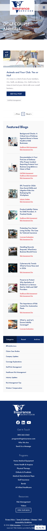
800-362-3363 (23, 435)
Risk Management (23, 502)
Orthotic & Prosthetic (23, 472)
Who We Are (23, 442)
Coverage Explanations (26, 237)
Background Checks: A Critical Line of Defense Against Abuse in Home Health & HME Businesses (29, 138)
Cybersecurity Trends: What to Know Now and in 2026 (29, 265)
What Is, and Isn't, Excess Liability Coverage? (27, 322)
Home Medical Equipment (24, 460)
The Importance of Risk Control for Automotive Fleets (29, 305)
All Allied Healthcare (23, 487)
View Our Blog (23, 510)
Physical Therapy (23, 468)
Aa (37, 528)
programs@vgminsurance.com (23, 438)
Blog (13, 33)
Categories (10, 339)
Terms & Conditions (23, 519)
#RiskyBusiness (11, 346)
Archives (37, 339)
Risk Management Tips (26, 150)
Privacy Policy (10, 519)
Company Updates (12, 356)
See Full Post (16, 94)
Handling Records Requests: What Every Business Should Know (28, 249)
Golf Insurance (23, 479)
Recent (23, 339)
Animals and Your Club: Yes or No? (22, 74)
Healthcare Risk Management (28, 147)
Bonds (23, 483)
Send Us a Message (23, 446)
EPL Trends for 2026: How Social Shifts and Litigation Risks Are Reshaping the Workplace (28, 190)
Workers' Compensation (14, 388)
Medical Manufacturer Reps (23, 476)
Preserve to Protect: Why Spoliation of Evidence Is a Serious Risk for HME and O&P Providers (28, 285)
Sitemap (34, 519)
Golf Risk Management (14, 100)
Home (6, 33)
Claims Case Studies (13, 351)
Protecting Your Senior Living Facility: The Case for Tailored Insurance (29, 230)
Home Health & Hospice (23, 464)
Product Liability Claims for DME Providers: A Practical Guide (29, 211)
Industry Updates (25, 199)
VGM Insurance (15, 525)
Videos (23, 505)
